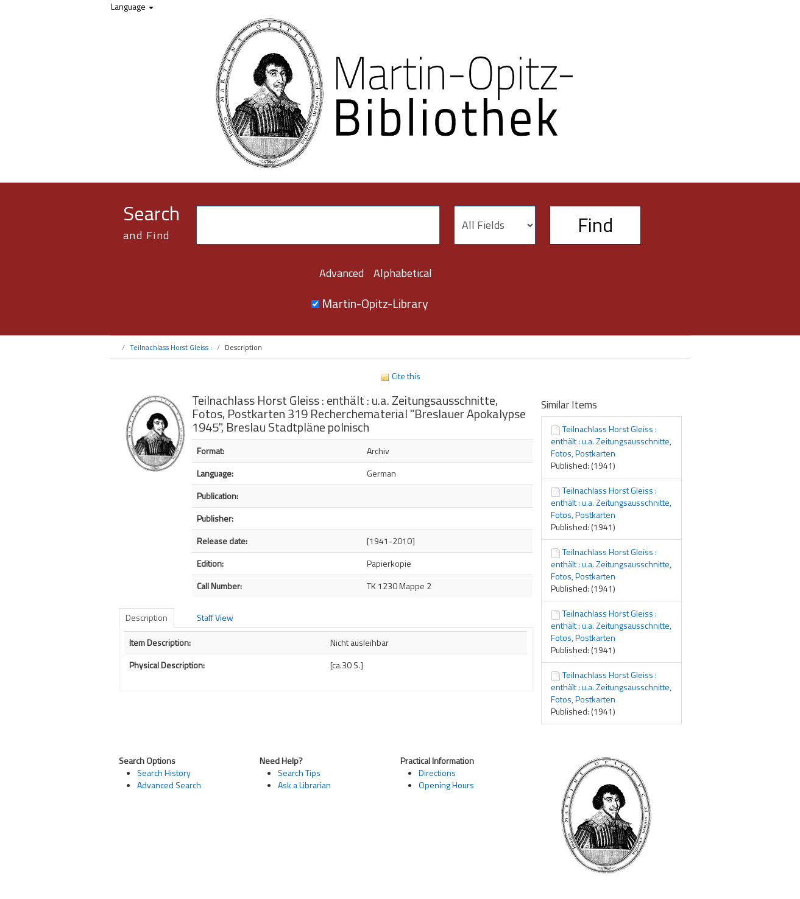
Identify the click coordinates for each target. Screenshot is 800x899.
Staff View (215, 617)
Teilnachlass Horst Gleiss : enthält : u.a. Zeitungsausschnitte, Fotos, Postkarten (611, 441)
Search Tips (299, 772)
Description (147, 617)
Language (132, 6)
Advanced (341, 273)
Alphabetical (402, 273)
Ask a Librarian (304, 784)
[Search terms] (318, 225)
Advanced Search (169, 784)
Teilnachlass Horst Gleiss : (171, 347)
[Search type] (495, 225)
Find (595, 224)
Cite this (400, 375)
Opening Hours (446, 784)
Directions (437, 772)
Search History (164, 772)
